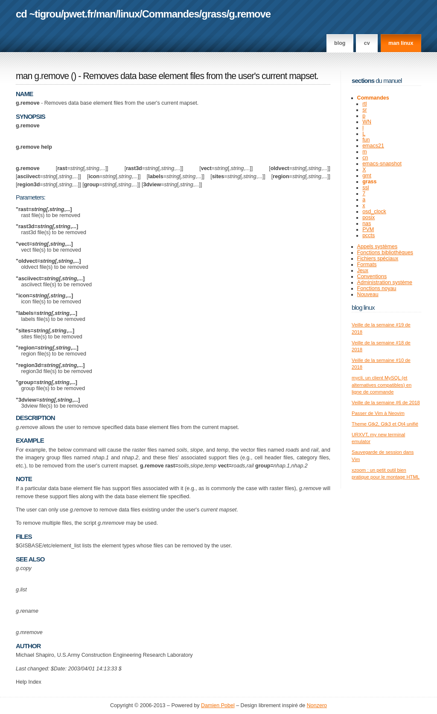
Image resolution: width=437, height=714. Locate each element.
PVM (368, 229)
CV (367, 43)
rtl (364, 104)
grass (214, 14)
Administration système (384, 282)
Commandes (170, 14)
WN (366, 122)
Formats (367, 264)
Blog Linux (363, 307)
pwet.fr (78, 14)
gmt (366, 176)
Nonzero (317, 705)
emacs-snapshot (382, 164)
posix (368, 217)
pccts (368, 235)
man (106, 14)
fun (366, 140)
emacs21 (373, 146)
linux (129, 14)
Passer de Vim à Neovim (378, 413)
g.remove (250, 14)
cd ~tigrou (38, 14)
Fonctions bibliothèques (385, 253)
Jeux (362, 270)
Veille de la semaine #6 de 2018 (386, 402)
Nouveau (368, 294)
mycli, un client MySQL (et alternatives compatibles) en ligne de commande (381, 384)
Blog (339, 43)
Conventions (372, 276)
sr (364, 110)
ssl (365, 188)
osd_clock (374, 211)
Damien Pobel (218, 705)
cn (365, 158)
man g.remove (42, 76)
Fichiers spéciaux (378, 259)
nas (366, 223)
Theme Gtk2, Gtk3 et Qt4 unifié (385, 423)
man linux (400, 43)
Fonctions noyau (376, 288)
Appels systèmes (377, 247)
